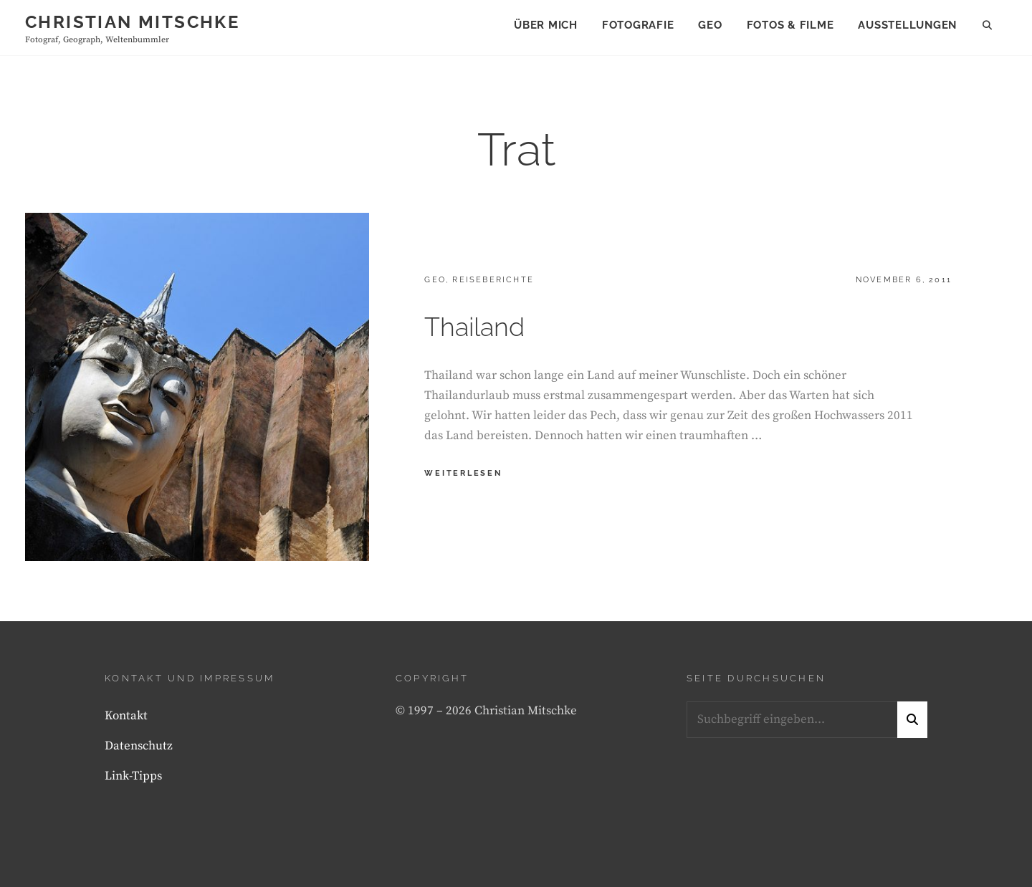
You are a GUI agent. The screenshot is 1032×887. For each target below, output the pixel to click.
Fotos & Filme (790, 25)
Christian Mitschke (132, 21)
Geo (710, 25)
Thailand (474, 327)
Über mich (546, 25)
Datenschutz (139, 746)
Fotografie (638, 25)
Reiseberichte (493, 279)
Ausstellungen (907, 25)
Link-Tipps (133, 776)
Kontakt (126, 716)
